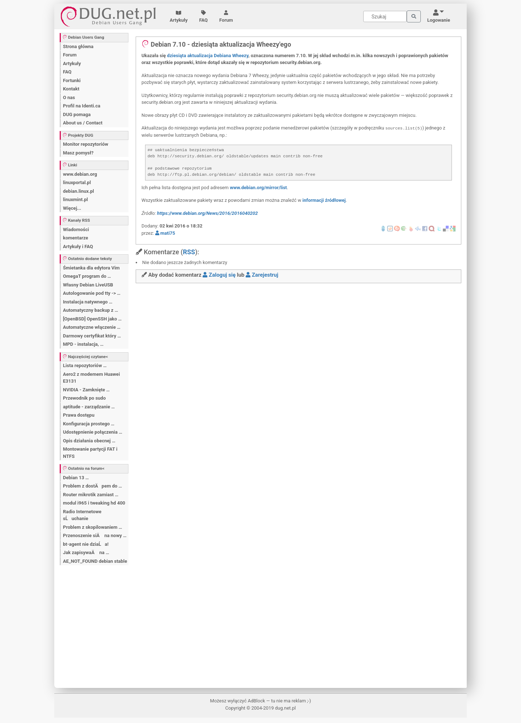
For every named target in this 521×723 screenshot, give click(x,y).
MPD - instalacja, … (83, 344)
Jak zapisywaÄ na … (86, 552)
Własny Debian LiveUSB (88, 285)
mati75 (165, 233)
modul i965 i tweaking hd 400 (94, 503)
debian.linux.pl (78, 191)
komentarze (75, 238)
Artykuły (179, 16)
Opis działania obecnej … (89, 440)
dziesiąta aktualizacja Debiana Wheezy (208, 55)
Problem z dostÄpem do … (92, 486)
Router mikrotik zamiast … (90, 494)
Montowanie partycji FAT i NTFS (90, 452)
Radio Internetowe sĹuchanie (82, 515)
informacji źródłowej (324, 200)
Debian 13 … (76, 477)
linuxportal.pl (77, 182)
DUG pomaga (76, 114)
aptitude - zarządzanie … (89, 406)
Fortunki (72, 80)
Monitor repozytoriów (85, 144)
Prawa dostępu (78, 415)
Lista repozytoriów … (85, 365)
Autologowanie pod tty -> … (91, 293)
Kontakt (71, 89)
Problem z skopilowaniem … (92, 527)
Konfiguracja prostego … (88, 423)
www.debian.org (80, 174)
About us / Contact (82, 123)
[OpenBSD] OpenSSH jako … (92, 319)
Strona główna (78, 46)
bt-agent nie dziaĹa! (86, 544)
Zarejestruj (262, 275)
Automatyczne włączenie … (91, 327)
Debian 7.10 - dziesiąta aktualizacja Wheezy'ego (216, 44)
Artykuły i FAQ (78, 246)
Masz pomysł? (78, 153)
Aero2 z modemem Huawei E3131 (91, 377)
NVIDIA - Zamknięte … (86, 389)
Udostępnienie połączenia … (92, 432)
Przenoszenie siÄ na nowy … (95, 535)
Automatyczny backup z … (90, 310)
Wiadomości (76, 229)
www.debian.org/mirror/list (258, 187)
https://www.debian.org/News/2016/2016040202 (207, 213)
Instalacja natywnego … (88, 302)
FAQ (203, 16)
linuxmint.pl (75, 199)
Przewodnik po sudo (84, 398)
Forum (226, 16)
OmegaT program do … (87, 276)
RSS (189, 252)
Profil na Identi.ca (81, 106)
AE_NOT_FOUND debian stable (95, 561)
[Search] (385, 16)
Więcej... (72, 208)
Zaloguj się (219, 275)
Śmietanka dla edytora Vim (91, 268)
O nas (69, 97)
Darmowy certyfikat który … (92, 336)
